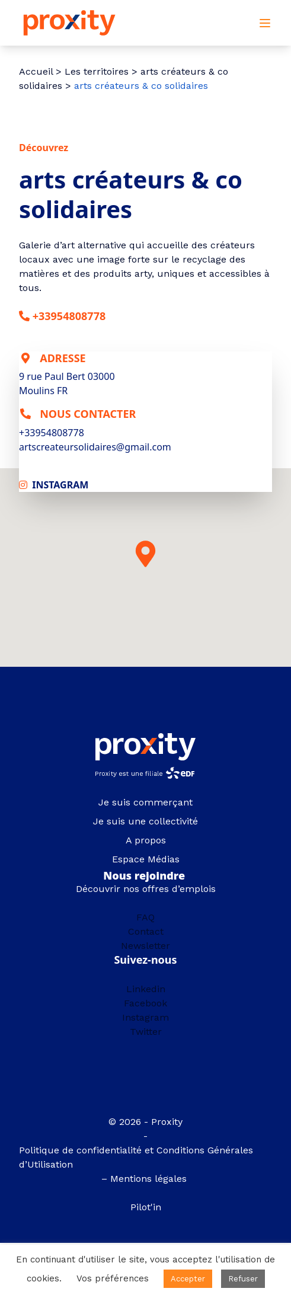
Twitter (146, 1031)
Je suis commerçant (145, 802)
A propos (146, 840)
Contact (146, 931)
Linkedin (145, 989)
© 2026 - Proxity (145, 1121)
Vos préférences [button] (112, 1278)
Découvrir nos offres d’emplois (146, 888)
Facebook (145, 1003)
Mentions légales (150, 1178)
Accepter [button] (188, 1278)
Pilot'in (145, 1207)
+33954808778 (69, 316)
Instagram (145, 1017)
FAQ (145, 917)
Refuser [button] (243, 1278)
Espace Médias (146, 859)
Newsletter (145, 945)
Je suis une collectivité (145, 821)
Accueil (36, 71)
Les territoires (97, 71)
